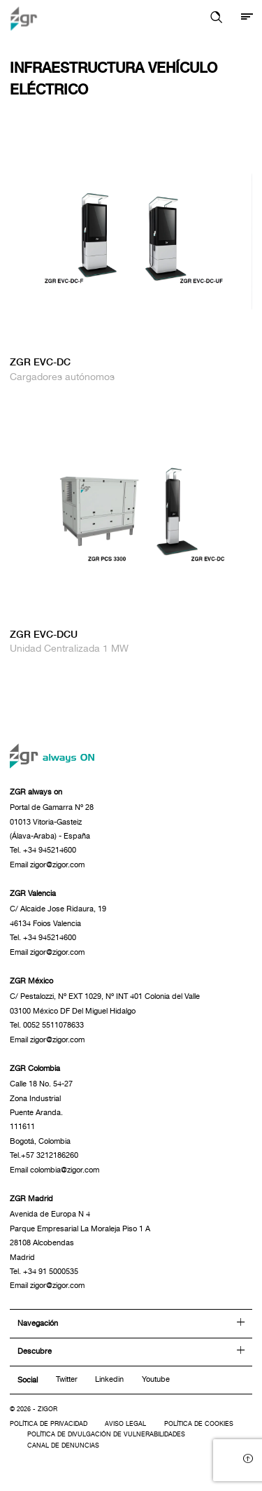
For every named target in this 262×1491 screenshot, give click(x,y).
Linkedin (109, 1379)
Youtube (156, 1379)
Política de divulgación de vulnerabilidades (106, 1435)
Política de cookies (198, 1424)
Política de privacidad (48, 1424)
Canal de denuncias (63, 1446)
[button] (216, 18)
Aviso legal (125, 1424)
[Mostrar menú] (247, 18)
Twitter (67, 1379)
